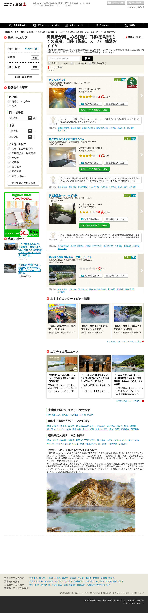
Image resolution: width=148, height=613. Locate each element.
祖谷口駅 (121, 128)
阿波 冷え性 (82, 289)
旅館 (117, 429)
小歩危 (82, 415)
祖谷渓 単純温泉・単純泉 (81, 246)
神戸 (108, 585)
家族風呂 (16, 171)
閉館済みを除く (99, 63)
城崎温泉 (58, 581)
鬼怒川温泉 (118, 581)
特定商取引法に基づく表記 (115, 600)
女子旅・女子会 (63, 444)
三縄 (58, 415)
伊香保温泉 (79, 581)
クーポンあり (80, 63)
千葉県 (50, 578)
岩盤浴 (15, 162)
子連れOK (112, 444)
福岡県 (111, 578)
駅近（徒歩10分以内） (90, 444)
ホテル (120, 426)
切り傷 (50, 429)
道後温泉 (90, 581)
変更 (35, 57)
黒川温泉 (100, 581)
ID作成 (141, 7)
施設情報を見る (91, 104)
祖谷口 (65, 415)
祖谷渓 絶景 (108, 246)
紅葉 (92, 429)
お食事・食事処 (59, 426)
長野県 (96, 578)
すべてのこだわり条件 (23, 183)
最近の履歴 (135, 3)
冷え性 (71, 426)
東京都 (73, 578)
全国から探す (32, 48)
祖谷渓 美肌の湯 (88, 128)
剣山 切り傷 (94, 187)
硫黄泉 (133, 426)
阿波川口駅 (62, 130)
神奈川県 (33, 578)
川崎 (37, 585)
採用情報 (140, 600)
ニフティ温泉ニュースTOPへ (128, 401)
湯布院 (108, 581)
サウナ (85, 429)
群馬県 (65, 578)
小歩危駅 (112, 128)
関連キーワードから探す (16, 588)
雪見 (111, 429)
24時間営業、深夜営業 (24, 153)
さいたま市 (57, 585)
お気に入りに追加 (117, 104)
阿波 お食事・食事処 (97, 289)
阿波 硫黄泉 (62, 289)
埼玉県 (42, 578)
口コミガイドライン (111, 593)
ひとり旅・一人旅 (62, 429)
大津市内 (100, 585)
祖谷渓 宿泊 (75, 128)
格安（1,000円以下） (86, 426)
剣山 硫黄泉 (62, 187)
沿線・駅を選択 (23, 76)
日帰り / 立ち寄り (21, 101)
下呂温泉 (68, 581)
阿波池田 (51, 415)
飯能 (66, 585)
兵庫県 (57, 578)
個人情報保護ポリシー (94, 600)
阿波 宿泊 (72, 289)
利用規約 (131, 600)
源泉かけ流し (101, 429)
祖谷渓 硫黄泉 (63, 128)
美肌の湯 (76, 429)
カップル (111, 426)
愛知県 (104, 578)
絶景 (126, 426)
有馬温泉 (49, 581)
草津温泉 (33, 581)
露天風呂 (101, 426)
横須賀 (44, 585)
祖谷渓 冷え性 (102, 128)
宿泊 (49, 426)
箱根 (41, 581)
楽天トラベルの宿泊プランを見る (94, 110)
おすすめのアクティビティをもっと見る (124, 341)
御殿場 (72, 585)
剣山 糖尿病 (82, 187)
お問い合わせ (138, 593)
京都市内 (91, 585)
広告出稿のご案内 (92, 593)
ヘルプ (126, 593)
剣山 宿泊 (72, 187)
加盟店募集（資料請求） (70, 593)
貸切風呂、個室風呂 (130, 429)
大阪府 (81, 578)
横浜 (31, 585)
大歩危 (90, 415)
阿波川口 (74, 415)
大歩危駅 (130, 128)
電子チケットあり (60, 63)
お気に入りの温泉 (116, 3)
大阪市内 (81, 585)
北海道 (88, 578)
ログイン (131, 7)
